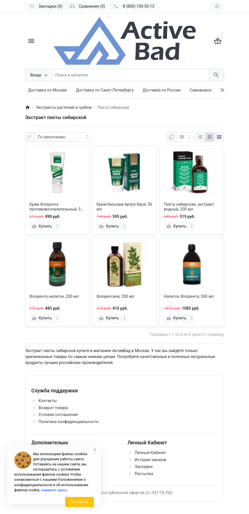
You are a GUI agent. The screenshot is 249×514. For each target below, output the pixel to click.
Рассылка (144, 473)
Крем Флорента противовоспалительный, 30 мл (56, 207)
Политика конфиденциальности (68, 421)
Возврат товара (53, 407)
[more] (57, 226)
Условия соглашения (58, 414)
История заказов (150, 459)
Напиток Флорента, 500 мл (189, 296)
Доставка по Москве (47, 90)
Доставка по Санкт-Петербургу (105, 90)
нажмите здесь (54, 490)
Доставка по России (162, 90)
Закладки (144, 466)
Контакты (47, 400)
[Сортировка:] (63, 137)
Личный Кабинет (150, 452)
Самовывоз (200, 90)
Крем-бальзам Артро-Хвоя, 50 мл (124, 206)
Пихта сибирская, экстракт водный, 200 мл (189, 206)
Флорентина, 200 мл (115, 296)
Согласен (79, 502)
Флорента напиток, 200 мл (54, 296)
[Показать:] (185, 137)
